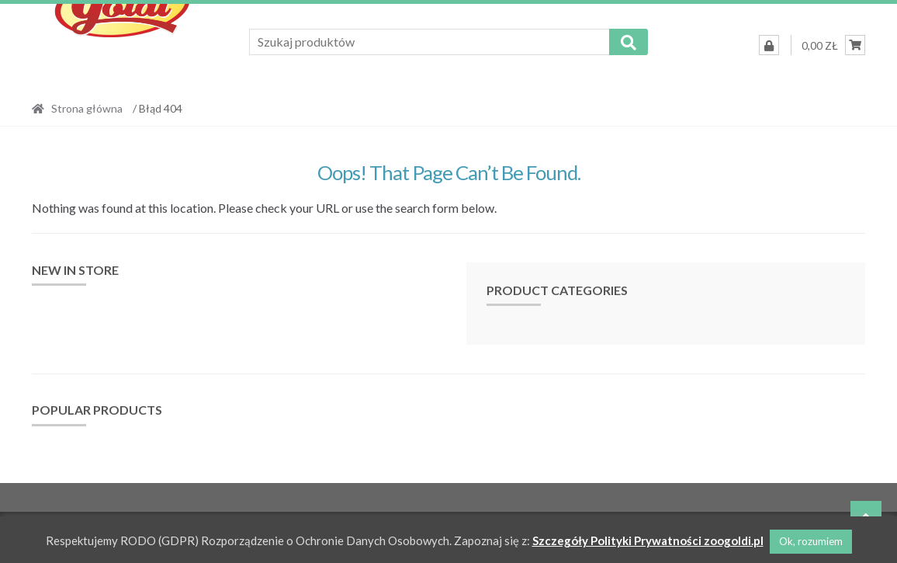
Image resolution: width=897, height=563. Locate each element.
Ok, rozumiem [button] (811, 541)
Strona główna (87, 108)
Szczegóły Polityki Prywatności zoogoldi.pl (648, 540)
